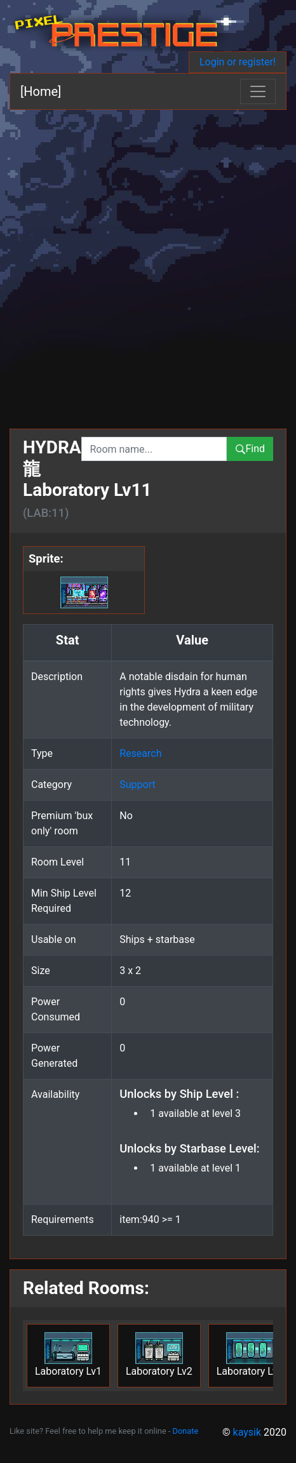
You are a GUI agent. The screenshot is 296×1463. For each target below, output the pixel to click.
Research (140, 753)
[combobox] (154, 449)
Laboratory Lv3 (250, 1354)
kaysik (247, 1432)
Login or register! (237, 62)
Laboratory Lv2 (159, 1354)
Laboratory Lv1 (68, 1354)
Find (250, 449)
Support (137, 784)
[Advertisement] (148, 264)
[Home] (40, 91)
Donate (186, 1431)
